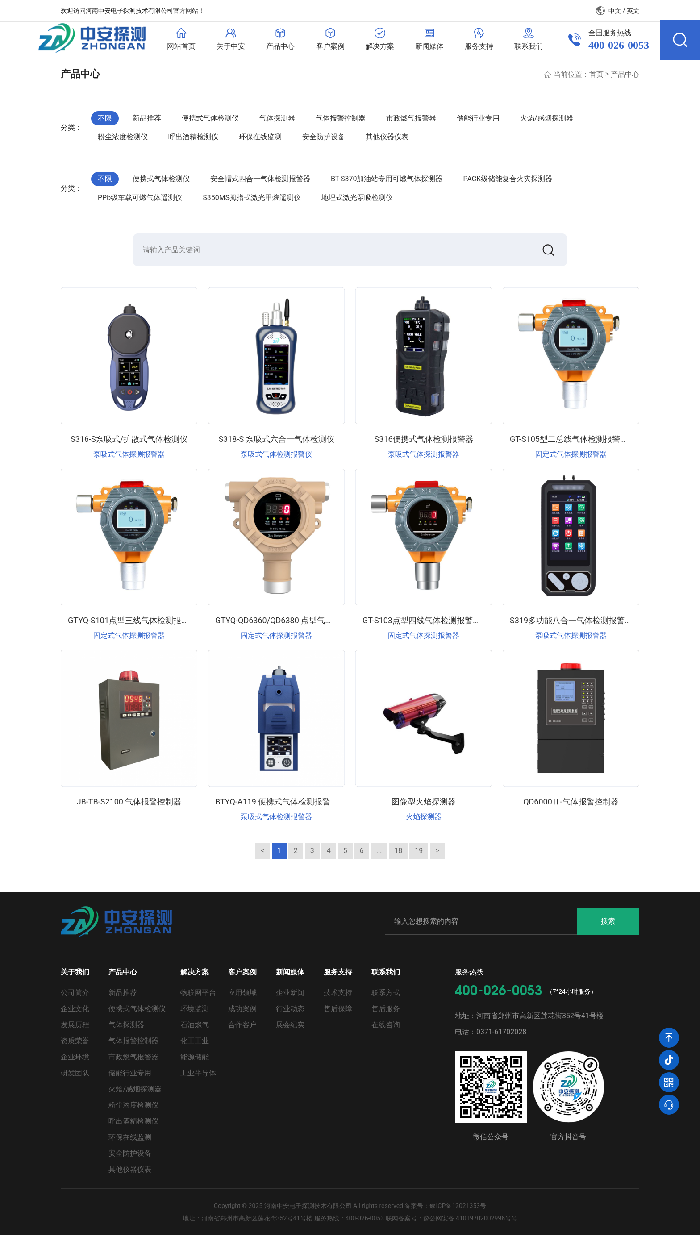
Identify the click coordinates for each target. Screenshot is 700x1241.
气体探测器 (277, 122)
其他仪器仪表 (387, 141)
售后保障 (338, 1014)
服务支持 (338, 978)
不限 (105, 122)
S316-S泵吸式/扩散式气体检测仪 (129, 445)
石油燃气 (194, 1030)
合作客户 (242, 1030)
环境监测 (194, 1014)
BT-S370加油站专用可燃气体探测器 (386, 183)
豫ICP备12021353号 (457, 1211)
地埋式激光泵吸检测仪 (357, 201)
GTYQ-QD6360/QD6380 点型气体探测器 (286, 626)
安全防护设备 (323, 141)
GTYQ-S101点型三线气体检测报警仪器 (136, 626)
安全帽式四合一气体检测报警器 (260, 183)
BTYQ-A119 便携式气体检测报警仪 (276, 807)
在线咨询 (385, 1030)
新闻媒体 (290, 978)
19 (419, 856)
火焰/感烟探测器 (546, 122)
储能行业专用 (478, 122)
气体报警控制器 (341, 122)
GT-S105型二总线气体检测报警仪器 (573, 445)
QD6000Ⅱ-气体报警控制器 (571, 807)
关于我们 (75, 978)
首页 (596, 78)
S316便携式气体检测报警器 (423, 445)
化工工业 (194, 1046)
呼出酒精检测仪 (193, 141)
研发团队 (75, 1078)
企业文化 (75, 1014)
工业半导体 (198, 1078)
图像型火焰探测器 (424, 807)
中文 (614, 10)
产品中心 (625, 78)
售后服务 (385, 1014)
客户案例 (242, 978)
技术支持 (338, 998)
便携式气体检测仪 (210, 122)
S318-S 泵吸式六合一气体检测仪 (276, 445)
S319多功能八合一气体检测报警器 (571, 626)
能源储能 (194, 1062)
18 (398, 856)
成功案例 (242, 1014)
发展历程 (75, 1030)
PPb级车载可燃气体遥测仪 (140, 201)
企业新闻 (290, 998)
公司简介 (75, 998)
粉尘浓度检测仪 (123, 141)
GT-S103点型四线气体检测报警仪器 (425, 626)
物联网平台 (198, 998)
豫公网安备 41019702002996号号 (470, 1224)
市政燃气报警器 (411, 122)
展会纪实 (290, 1030)
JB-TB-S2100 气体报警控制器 (129, 807)
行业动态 (290, 1014)
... (379, 856)
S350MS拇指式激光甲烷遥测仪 (252, 201)
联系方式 (385, 998)
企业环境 (75, 1062)
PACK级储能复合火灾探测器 (507, 183)
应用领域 (242, 998)
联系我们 (385, 978)
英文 (633, 10)
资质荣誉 (75, 1046)
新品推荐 (147, 122)
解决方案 (194, 978)
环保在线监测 (260, 141)
